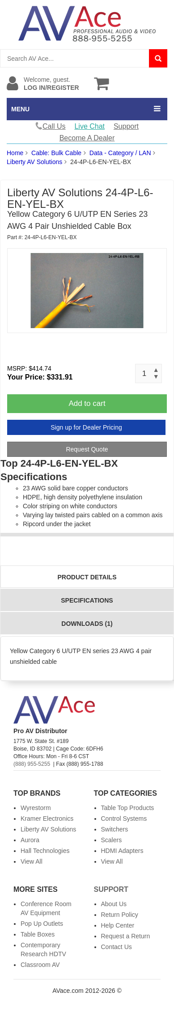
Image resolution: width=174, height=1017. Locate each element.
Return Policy (119, 914)
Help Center (118, 925)
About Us (114, 903)
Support (126, 126)
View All (31, 861)
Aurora (30, 840)
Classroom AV (40, 964)
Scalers (111, 840)
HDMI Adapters (122, 850)
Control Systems (124, 818)
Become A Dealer (87, 138)
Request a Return (125, 936)
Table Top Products (127, 807)
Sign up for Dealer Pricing (86, 427)
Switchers (114, 829)
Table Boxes (38, 934)
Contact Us (116, 946)
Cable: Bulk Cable (56, 152)
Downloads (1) (86, 623)
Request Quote (87, 449)
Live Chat (89, 126)
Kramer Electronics (47, 818)
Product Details (87, 577)
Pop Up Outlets (42, 923)
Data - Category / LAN (120, 152)
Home (15, 152)
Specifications (87, 600)
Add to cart (86, 403)
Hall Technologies (45, 850)
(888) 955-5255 (31, 764)
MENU (20, 109)
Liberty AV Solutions (34, 161)
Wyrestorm (36, 807)
